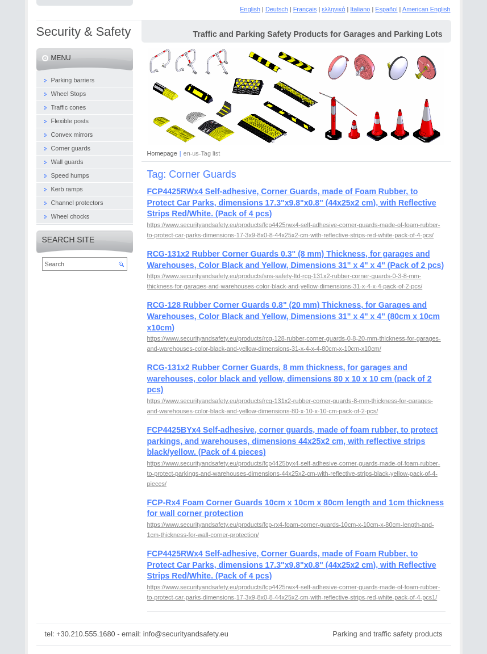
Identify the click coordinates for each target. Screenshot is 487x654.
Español (386, 9)
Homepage (162, 153)
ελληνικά (333, 9)
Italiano (360, 9)
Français (305, 9)
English (250, 9)
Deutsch (276, 9)
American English (426, 9)
